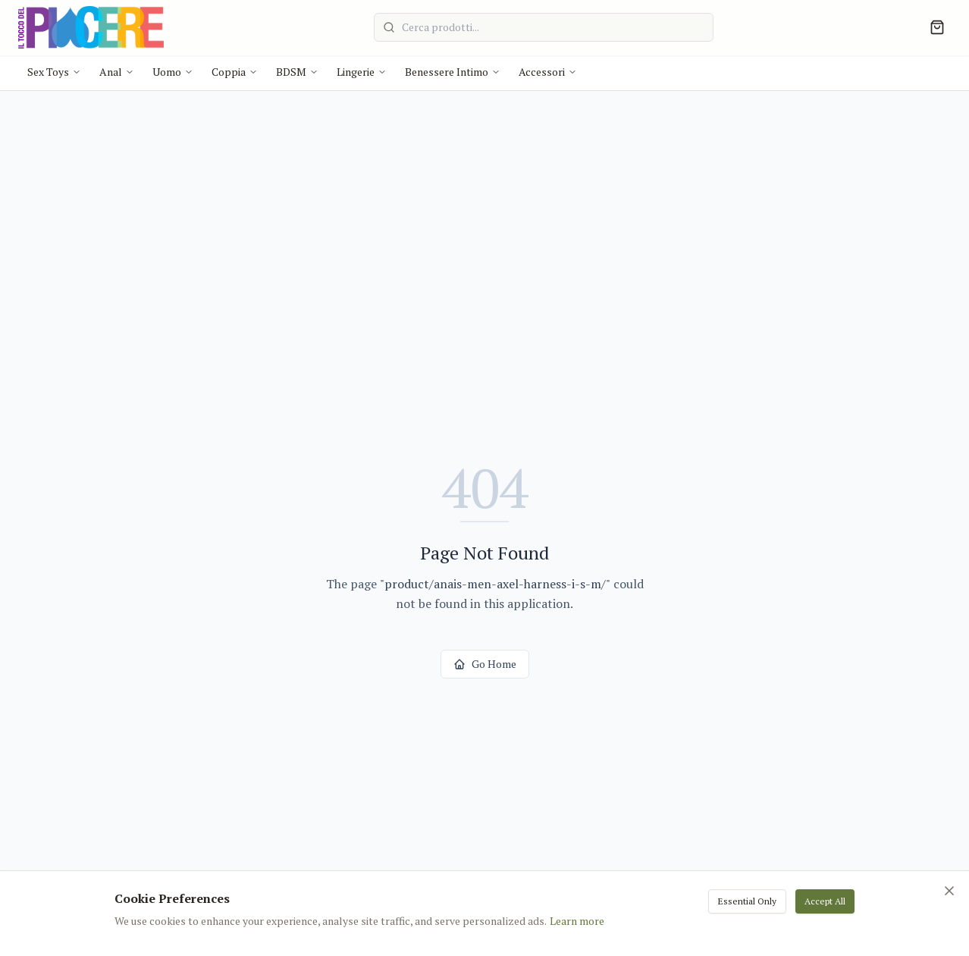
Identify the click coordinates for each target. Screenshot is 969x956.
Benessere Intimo (452, 71)
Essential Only (747, 901)
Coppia (235, 71)
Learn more (577, 921)
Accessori (548, 71)
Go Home (484, 664)
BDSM (297, 71)
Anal (116, 71)
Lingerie (362, 71)
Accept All (824, 901)
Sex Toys (54, 71)
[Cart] (937, 27)
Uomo (172, 71)
